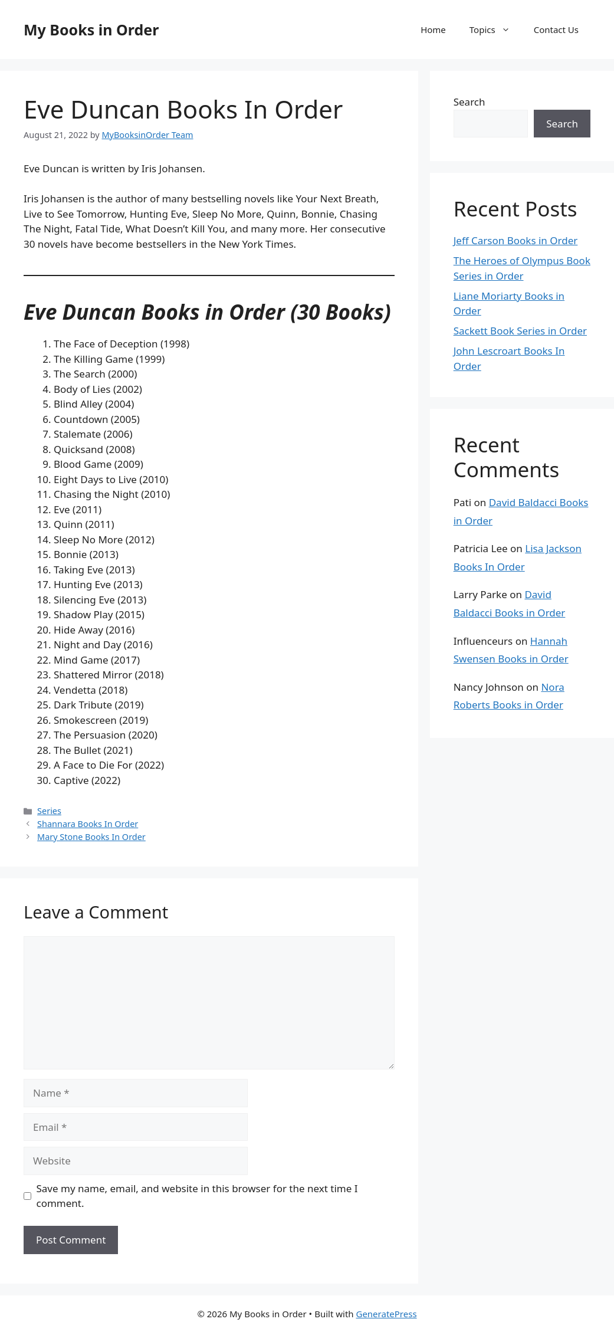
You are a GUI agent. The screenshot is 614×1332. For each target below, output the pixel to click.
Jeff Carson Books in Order (516, 240)
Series (49, 810)
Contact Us (556, 29)
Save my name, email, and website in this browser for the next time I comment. (197, 1196)
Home (433, 29)
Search (469, 102)
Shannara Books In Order (87, 823)
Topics (495, 29)
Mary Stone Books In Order (91, 836)
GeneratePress (386, 1314)
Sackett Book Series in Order (520, 330)
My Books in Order (91, 29)
